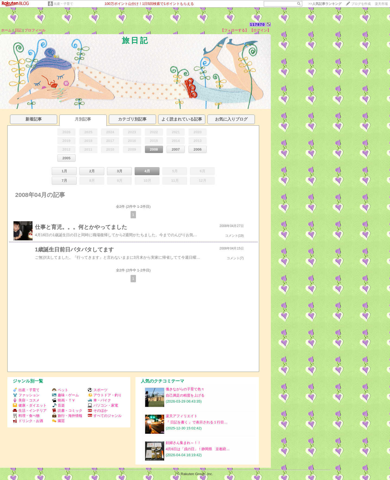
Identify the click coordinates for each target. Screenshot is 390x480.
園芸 (58, 421)
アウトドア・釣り (105, 395)
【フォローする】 (234, 30)
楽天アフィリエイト (181, 416)
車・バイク (99, 400)
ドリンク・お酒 (28, 421)
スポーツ (98, 390)
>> (325, 4)
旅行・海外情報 (67, 416)
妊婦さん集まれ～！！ (183, 443)
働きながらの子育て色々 (185, 389)
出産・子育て (63, 4)
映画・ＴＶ (63, 400)
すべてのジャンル (105, 416)
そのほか (98, 410)
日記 (18, 30)
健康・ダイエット (30, 405)
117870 (257, 24)
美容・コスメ (26, 400)
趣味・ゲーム (65, 395)
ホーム (6, 30)
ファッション (26, 395)
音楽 (58, 405)
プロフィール (35, 30)
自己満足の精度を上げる (185, 395)
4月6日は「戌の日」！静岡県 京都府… (198, 449)
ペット (60, 390)
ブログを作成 (361, 4)
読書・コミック (67, 410)
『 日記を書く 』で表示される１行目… (197, 422)
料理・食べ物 (26, 416)
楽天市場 (381, 4)
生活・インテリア (30, 410)
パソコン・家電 (103, 405)
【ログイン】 (260, 30)
